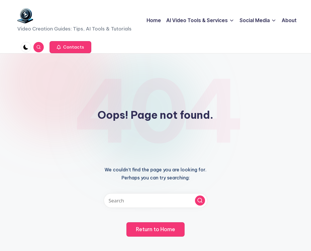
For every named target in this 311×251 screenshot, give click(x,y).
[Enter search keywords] (155, 200)
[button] (70, 47)
